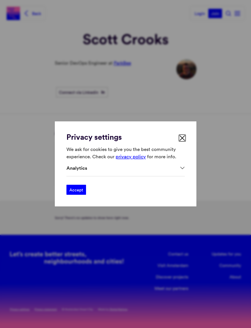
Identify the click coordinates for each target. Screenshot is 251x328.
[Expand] (125, 168)
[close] (182, 138)
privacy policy (131, 156)
